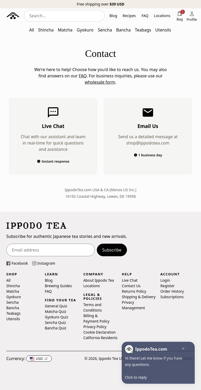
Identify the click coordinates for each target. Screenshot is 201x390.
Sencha (12, 302)
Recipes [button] (129, 15)
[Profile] (192, 16)
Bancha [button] (123, 30)
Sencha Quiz (55, 322)
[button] (39, 358)
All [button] (31, 30)
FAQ (83, 76)
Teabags (13, 313)
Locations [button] (162, 15)
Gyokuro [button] (85, 30)
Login (165, 280)
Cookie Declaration (99, 332)
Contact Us (131, 285)
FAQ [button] (145, 15)
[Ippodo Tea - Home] (13, 15)
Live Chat (130, 280)
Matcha (12, 291)
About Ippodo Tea (98, 280)
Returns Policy (134, 291)
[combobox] (64, 16)
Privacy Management (133, 305)
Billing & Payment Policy (96, 318)
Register (167, 285)
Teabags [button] (143, 30)
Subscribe (111, 250)
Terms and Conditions (92, 307)
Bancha (12, 307)
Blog (49, 280)
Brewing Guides (58, 285)
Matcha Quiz (55, 311)
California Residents (100, 337)
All (8, 280)
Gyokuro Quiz (56, 316)
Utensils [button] (163, 30)
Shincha (13, 285)
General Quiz (56, 305)
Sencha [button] (105, 30)
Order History (172, 291)
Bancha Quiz (55, 327)
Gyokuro (13, 296)
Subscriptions (172, 296)
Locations (91, 285)
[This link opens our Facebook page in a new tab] (17, 263)
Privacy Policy (94, 326)
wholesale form (100, 82)
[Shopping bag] (180, 16)
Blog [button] (113, 15)
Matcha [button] (65, 30)
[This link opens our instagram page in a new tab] (43, 263)
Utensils (13, 318)
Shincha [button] (46, 30)
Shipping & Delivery (139, 296)
